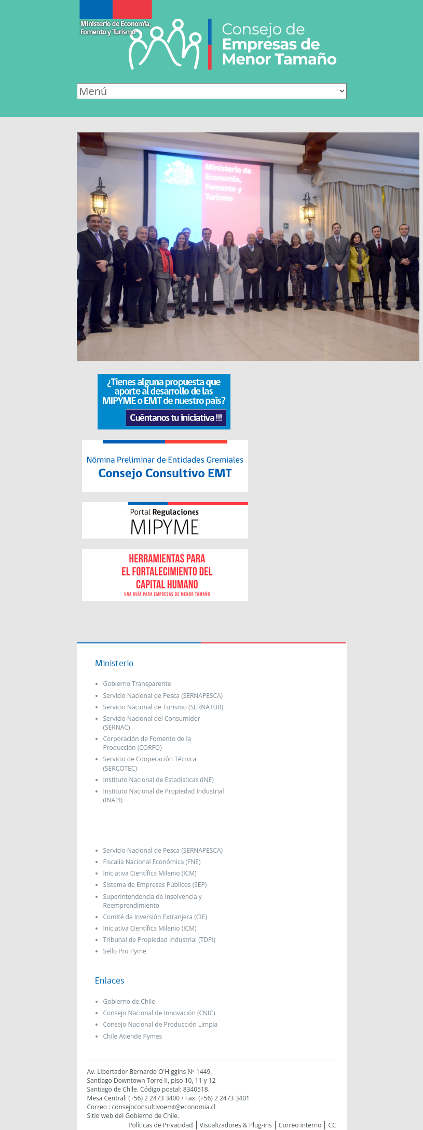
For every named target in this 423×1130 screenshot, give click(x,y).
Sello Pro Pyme (124, 951)
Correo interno (300, 1125)
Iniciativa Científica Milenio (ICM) (150, 873)
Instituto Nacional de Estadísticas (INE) (158, 779)
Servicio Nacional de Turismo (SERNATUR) (163, 707)
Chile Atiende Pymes (132, 1036)
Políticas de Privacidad (160, 1125)
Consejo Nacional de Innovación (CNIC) (159, 1012)
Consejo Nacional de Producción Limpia (160, 1024)
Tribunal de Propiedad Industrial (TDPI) (159, 939)
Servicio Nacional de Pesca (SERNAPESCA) (163, 695)
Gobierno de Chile (129, 1001)
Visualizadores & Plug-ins (236, 1125)
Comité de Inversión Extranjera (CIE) (155, 916)
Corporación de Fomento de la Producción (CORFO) (147, 743)
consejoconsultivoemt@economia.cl (163, 1106)
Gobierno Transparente (137, 683)
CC (332, 1125)
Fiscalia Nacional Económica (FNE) (152, 861)
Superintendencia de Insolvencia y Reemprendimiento (152, 901)
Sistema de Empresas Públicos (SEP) (155, 884)
